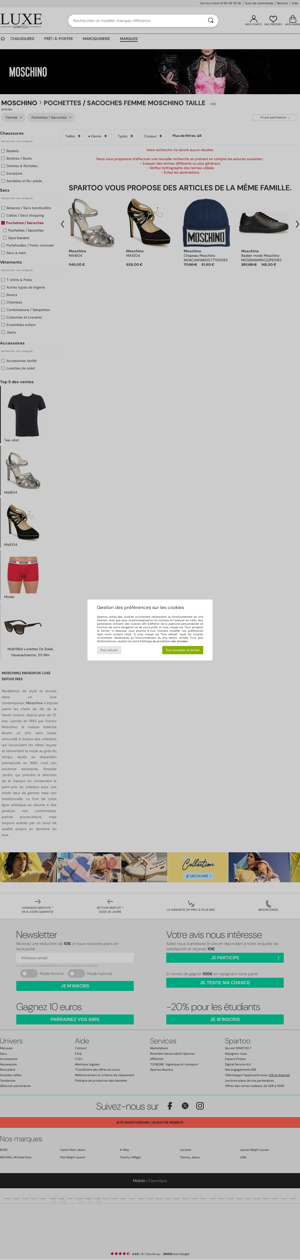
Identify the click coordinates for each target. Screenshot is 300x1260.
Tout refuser (109, 650)
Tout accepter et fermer (183, 650)
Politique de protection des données (164, 641)
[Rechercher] (211, 20)
